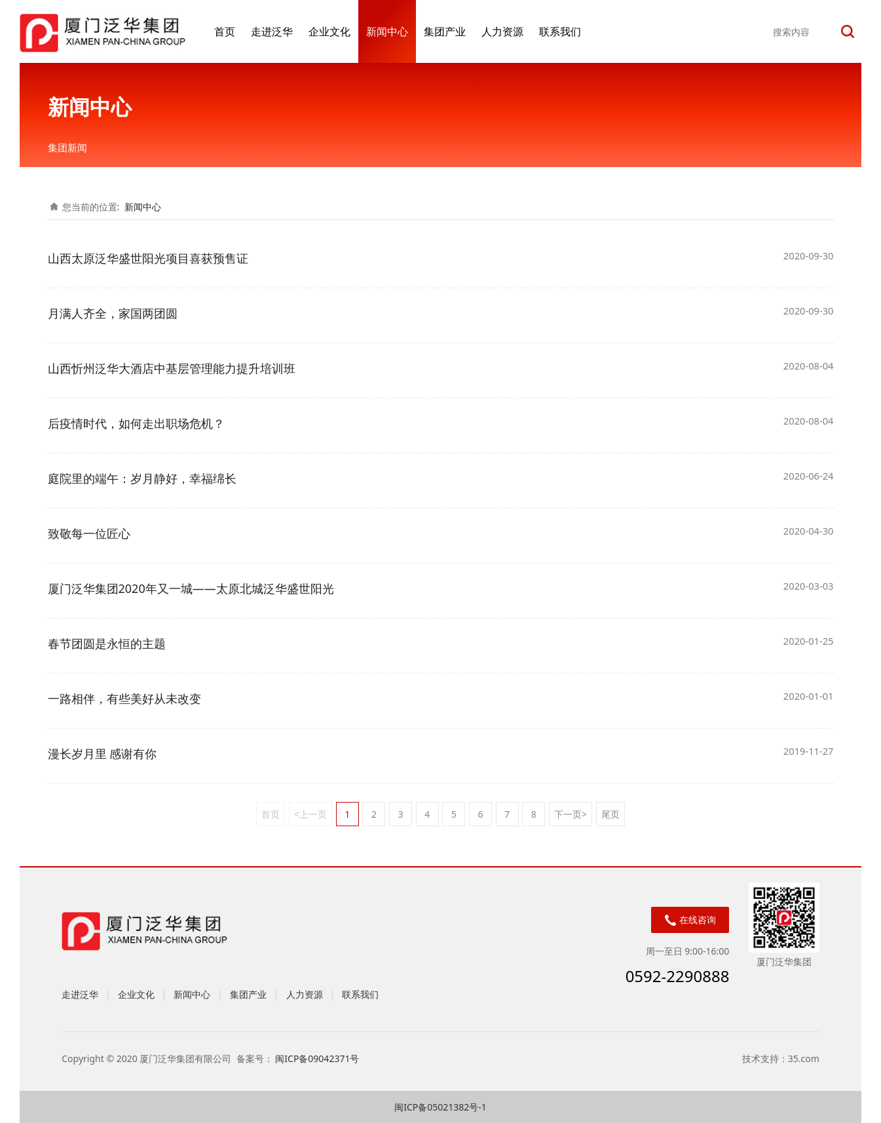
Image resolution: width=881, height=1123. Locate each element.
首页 (224, 31)
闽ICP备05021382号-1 (440, 1107)
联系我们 (560, 31)
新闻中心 (387, 31)
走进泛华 (272, 31)
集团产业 (445, 31)
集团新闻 (67, 147)
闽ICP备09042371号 (318, 1058)
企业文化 (329, 31)
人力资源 (502, 31)
